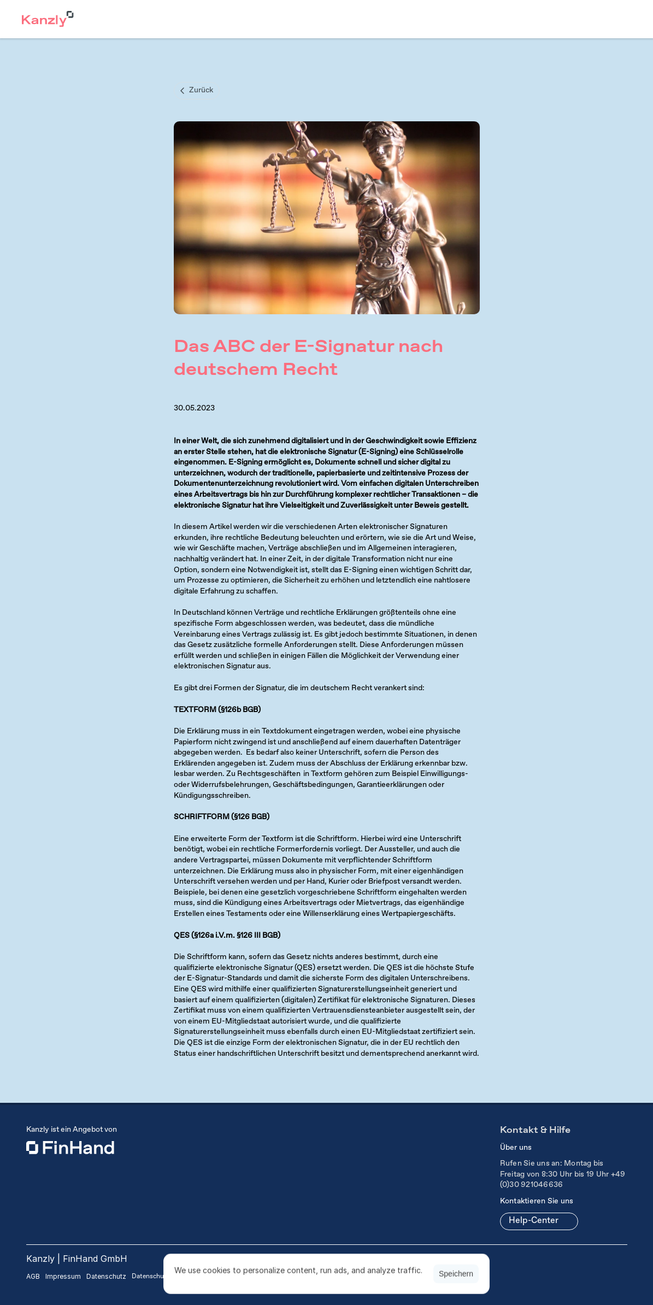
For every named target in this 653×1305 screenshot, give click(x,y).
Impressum (63, 1276)
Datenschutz (106, 1276)
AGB (33, 1276)
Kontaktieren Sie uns (537, 1201)
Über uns (516, 1148)
